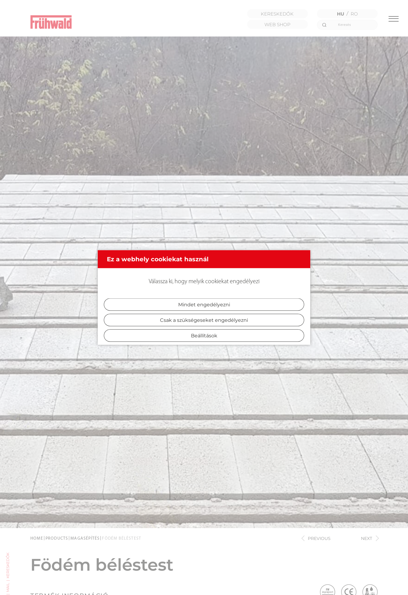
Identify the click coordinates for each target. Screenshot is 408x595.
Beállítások (204, 336)
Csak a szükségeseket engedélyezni (204, 320)
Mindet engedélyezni (204, 305)
